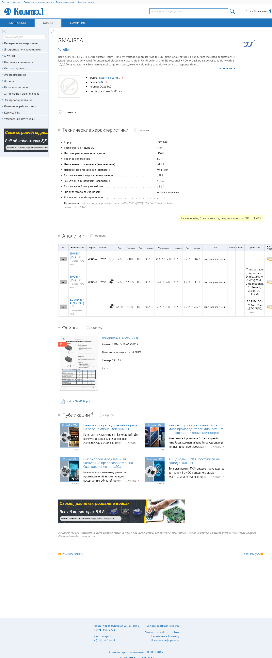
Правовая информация (165, 640)
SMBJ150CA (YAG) (252, 554)
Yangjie (63, 49)
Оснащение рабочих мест (20, 106)
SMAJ (103, 82)
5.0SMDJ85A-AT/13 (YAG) (77, 301)
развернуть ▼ (227, 68)
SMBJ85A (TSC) (75, 255)
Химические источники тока (21, 93)
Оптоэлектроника (15, 68)
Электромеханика (15, 74)
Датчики (9, 81)
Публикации (17, 23)
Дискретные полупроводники (22, 49)
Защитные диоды (111, 77)
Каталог (48, 23)
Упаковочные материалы (19, 119)
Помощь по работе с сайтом (162, 632)
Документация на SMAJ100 (120, 338)
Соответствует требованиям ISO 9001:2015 (136, 652)
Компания (77, 23)
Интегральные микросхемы (21, 43)
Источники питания (16, 87)
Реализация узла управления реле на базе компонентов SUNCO (110, 427)
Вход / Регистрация (256, 11)
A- (63, 258)
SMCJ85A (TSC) (75, 278)
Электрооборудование (18, 100)
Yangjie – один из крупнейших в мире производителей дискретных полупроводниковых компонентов (195, 429)
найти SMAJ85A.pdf (78, 401)
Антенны (9, 56)
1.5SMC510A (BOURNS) (72, 554)
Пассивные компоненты (18, 62)
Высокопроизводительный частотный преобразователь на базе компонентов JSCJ (108, 463)
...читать (133, 443)
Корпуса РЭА (12, 112)
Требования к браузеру (165, 636)
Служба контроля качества (163, 625)
